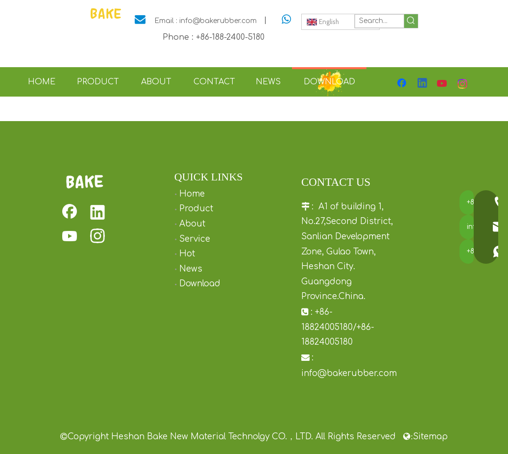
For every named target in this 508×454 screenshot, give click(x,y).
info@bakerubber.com (349, 373)
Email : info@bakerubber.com (205, 21)
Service (194, 239)
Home (192, 194)
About (192, 223)
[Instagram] (463, 84)
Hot (187, 253)
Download (199, 283)
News (190, 269)
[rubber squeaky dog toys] (84, 182)
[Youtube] (443, 84)
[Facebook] (403, 84)
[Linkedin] (423, 84)
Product (196, 208)
